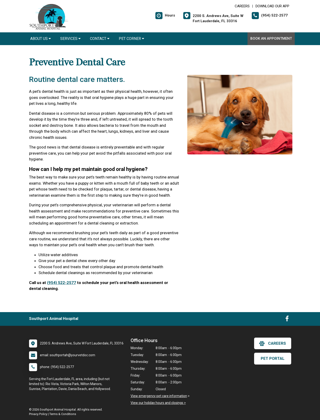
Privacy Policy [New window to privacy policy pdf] (38, 414)
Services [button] (70, 38)
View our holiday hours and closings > (158, 403)
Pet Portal (273, 358)
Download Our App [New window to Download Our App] (272, 6)
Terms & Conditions (62, 414)
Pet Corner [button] (131, 38)
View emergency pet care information (159, 396)
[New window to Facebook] (287, 320)
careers (272, 343)
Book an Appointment (271, 38)
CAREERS (242, 6)
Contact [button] (99, 38)
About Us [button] (40, 38)
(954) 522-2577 (61, 282)
